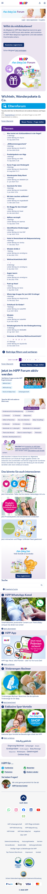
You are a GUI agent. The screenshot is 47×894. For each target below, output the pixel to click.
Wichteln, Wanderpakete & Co (12, 437)
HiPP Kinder (11, 831)
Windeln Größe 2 (13, 249)
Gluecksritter (24, 169)
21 (22, 339)
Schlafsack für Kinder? (15, 305)
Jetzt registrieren (32, 20)
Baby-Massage (35, 749)
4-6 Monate (16, 424)
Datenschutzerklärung (12, 841)
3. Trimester (16, 415)
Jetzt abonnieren (10, 629)
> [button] (38, 360)
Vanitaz (22, 243)
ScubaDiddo (23, 190)
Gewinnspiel (32, 751)
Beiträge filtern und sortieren (21, 351)
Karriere (39, 841)
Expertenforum (10, 115)
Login (23, 20)
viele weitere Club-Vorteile (36, 450)
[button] (40, 2)
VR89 (21, 159)
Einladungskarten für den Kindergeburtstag (24, 326)
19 (16, 339)
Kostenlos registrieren (13, 45)
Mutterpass (21, 752)
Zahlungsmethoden (35, 845)
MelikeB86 (23, 330)
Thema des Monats (8, 432)
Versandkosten (10, 845)
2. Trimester (6, 415)
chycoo (22, 138)
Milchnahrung (7, 387)
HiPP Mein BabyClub (24, 831)
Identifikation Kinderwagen (18, 228)
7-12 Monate (27, 424)
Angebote (37, 831)
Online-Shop (23, 754)
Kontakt (38, 852)
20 (19, 339)
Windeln (10, 315)
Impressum (29, 852)
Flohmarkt (38, 432)
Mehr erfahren (9, 664)
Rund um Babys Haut (9, 392)
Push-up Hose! (12, 284)
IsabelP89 (23, 309)
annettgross (23, 253)
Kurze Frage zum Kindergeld (18, 165)
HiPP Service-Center (20, 786)
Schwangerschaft (24, 392)
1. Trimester (29, 411)
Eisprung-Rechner (16, 745)
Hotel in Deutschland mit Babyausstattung (23, 238)
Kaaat (21, 211)
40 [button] (35, 360)
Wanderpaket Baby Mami (17, 175)
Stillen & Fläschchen (9, 420)
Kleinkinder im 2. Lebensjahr (11, 428)
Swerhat (22, 222)
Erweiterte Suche (11, 589)
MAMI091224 (24, 180)
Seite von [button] (12, 360)
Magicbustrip (24, 298)
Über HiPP (23, 835)
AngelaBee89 (24, 201)
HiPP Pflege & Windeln (32, 824)
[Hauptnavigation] (3, 3)
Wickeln (37, 746)
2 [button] (22, 360)
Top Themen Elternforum (14, 852)
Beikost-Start (6, 383)
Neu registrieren (23, 576)
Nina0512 (23, 148)
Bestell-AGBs (22, 845)
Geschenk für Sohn (14, 186)
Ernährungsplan (24, 749)
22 (25, 339)
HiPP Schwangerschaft (15, 824)
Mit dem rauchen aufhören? (18, 196)
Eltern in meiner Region (24, 432)
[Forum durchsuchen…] (23, 585)
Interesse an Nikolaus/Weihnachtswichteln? (24, 336)
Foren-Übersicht (7, 121)
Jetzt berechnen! (10, 702)
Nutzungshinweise (28, 841)
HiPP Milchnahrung (16, 828)
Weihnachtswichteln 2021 (17, 259)
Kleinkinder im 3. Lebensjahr (31, 428)
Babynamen (27, 415)
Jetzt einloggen (20, 50)
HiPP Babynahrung (31, 828)
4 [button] (27, 360)
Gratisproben (12, 748)
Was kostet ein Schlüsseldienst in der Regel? (24, 133)
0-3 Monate (6, 424)
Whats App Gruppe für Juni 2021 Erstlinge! (23, 294)
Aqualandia (23, 344)
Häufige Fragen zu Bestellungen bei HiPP (23, 848)
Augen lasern (12, 273)
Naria (21, 288)
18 (13, 339)
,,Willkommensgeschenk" (17, 144)
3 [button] (25, 360)
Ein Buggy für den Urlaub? (17, 207)
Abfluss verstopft (13, 217)
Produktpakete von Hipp (16, 154)
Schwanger (30, 746)
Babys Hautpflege (38, 420)
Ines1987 (22, 232)
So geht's (42, 20)
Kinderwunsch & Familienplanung (13, 411)
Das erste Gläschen (23, 420)
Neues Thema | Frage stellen (32, 122)
